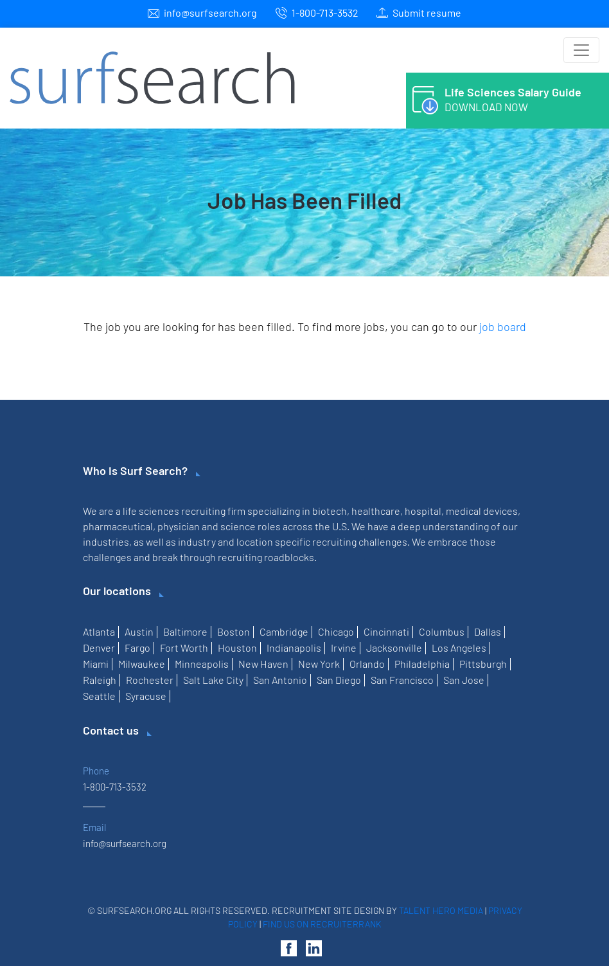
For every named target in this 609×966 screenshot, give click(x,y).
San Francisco (402, 680)
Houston (237, 647)
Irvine (344, 647)
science (238, 526)
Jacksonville (394, 647)
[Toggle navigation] (581, 50)
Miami (96, 663)
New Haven (263, 663)
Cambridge (284, 631)
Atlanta (99, 631)
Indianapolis (294, 647)
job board (502, 326)
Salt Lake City (213, 680)
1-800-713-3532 (325, 12)
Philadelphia (422, 663)
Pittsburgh (483, 663)
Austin (139, 631)
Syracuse (145, 696)
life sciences (151, 511)
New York (319, 663)
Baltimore (185, 631)
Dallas (487, 631)
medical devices (482, 511)
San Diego (339, 680)
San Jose (463, 680)
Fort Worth (184, 647)
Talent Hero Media (441, 910)
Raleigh (99, 680)
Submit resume (427, 12)
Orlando (367, 663)
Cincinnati (386, 631)
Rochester (149, 680)
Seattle (99, 696)
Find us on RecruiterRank (322, 923)
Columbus (441, 631)
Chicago (336, 631)
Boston (233, 631)
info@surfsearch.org (210, 12)
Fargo (137, 647)
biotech (329, 511)
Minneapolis (202, 663)
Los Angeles (459, 647)
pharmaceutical (118, 526)
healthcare (375, 511)
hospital (423, 511)
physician (178, 526)
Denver (99, 647)
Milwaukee (141, 663)
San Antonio (280, 680)
